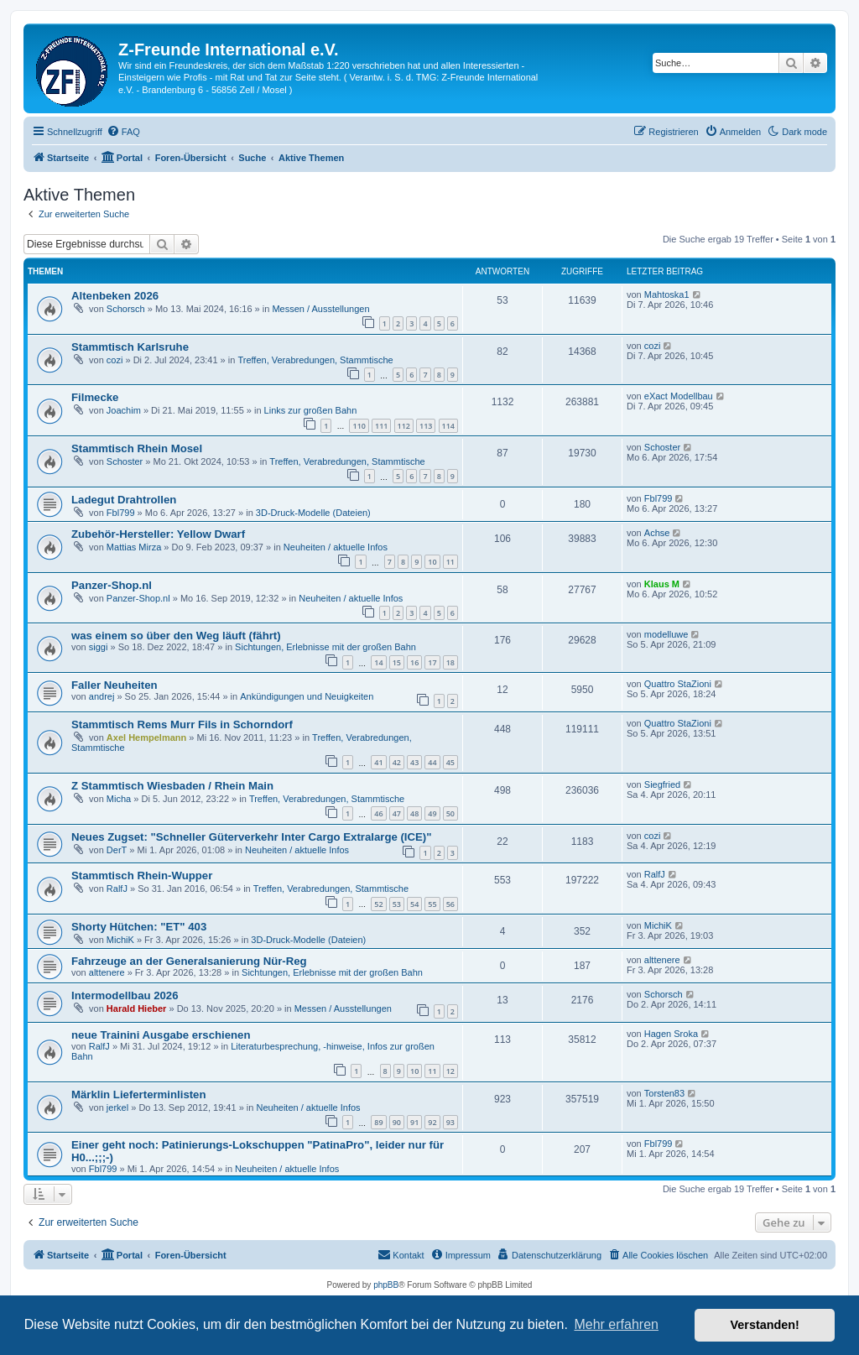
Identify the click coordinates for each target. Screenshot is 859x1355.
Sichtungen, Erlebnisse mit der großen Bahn (325, 647)
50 (450, 813)
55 (432, 904)
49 (432, 813)
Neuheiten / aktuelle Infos (336, 547)
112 (404, 425)
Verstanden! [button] (765, 1325)
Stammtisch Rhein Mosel (136, 448)
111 (381, 425)
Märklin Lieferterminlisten (138, 1094)
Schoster (125, 461)
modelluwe (666, 634)
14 (378, 662)
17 (432, 662)
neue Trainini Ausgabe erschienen (161, 1035)
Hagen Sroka (671, 1034)
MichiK (120, 940)
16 (414, 662)
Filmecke (94, 397)
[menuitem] (123, 132)
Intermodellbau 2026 (125, 995)
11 (450, 561)
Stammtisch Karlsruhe (130, 347)
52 (378, 904)
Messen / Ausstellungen (320, 309)
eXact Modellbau (678, 396)
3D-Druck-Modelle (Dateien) (313, 513)
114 (448, 425)
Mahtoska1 (667, 294)
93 (450, 1122)
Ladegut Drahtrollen (123, 499)
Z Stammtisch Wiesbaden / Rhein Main (172, 785)
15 (397, 662)
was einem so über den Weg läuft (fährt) (176, 635)
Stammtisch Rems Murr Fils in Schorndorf (182, 724)
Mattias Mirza (134, 547)
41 (378, 762)
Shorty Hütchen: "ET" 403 (138, 926)
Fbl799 (121, 513)
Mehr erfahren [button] (616, 1324)
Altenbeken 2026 (115, 295)
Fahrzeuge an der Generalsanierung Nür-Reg (189, 961)
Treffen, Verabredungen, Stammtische (315, 360)
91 (414, 1122)
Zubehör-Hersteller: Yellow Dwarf (158, 534)
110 (358, 425)
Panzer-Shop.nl (111, 585)
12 (450, 1071)
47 (397, 813)
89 (378, 1122)
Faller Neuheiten (114, 685)
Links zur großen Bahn (310, 410)
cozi (115, 360)
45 (450, 762)
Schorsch (126, 309)
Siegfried (662, 784)
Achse (657, 533)
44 (432, 762)
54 (414, 904)
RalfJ (117, 888)
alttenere (107, 972)
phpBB (385, 1285)
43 (414, 762)
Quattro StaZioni (677, 684)
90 (397, 1122)
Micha (119, 799)
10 (432, 561)
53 (397, 904)
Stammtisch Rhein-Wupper (141, 875)
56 (450, 904)
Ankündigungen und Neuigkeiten (306, 696)
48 (414, 813)
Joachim (124, 410)
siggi (98, 647)
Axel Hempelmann (146, 737)
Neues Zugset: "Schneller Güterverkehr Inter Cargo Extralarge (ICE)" (251, 837)
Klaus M (661, 584)
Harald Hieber (137, 1008)
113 (425, 425)
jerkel (117, 1107)
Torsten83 (664, 1093)
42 (397, 762)
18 (450, 662)
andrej (102, 696)
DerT (117, 850)
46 (378, 813)
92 (432, 1122)
